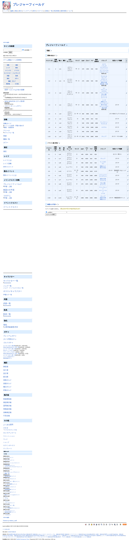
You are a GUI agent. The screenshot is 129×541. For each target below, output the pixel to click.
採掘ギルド (7, 383)
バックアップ (27, 11)
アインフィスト (104, 92)
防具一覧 (7, 314)
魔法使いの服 (104, 84)
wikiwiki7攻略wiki (12, 531)
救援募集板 (7, 399)
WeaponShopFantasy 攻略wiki (37, 535)
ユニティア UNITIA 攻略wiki (107, 535)
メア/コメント (8, 469)
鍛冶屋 (5, 377)
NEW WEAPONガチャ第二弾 (11, 347)
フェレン (7, 501)
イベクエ (16, 70)
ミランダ (104, 65)
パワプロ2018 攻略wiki (76, 536)
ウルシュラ (104, 89)
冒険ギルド (7, 380)
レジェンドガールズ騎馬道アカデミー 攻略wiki (55, 535)
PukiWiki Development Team (22, 539)
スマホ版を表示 (6, 529)
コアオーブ (104, 79)
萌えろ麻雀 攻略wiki (98, 534)
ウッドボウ (103, 162)
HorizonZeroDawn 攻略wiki (24, 534)
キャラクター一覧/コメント (12, 481)
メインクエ (8, 70)
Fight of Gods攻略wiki (119, 535)
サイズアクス (104, 67)
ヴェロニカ (104, 76)
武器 (8, 75)
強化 (8, 78)
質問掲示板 (7, 406)
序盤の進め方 (19, 125)
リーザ (104, 100)
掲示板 (8, 83)
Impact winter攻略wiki (88, 534)
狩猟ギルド (7, 390)
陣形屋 (5, 367)
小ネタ (5, 428)
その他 (17, 83)
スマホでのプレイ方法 (11, 430)
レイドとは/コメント (10, 492)
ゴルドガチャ (8, 342)
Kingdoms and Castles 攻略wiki (10, 535)
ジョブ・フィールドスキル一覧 (13, 288)
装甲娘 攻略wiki (55, 536)
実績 (5, 136)
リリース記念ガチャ (8, 356)
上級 (10, 186)
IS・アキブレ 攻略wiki (65, 536)
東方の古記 (104, 104)
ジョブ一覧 (7, 286)
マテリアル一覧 (9, 133)
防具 (16, 75)
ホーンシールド (104, 106)
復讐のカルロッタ (8, 166)
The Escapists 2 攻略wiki (94, 535)
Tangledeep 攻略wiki (118, 534)
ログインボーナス (9, 445)
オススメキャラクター (12, 291)
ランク (5, 439)
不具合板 (6, 416)
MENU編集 (6, 42)
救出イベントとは (9, 175)
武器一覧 (7, 303)
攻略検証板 (7, 412)
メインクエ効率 (9, 125)
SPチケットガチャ (8, 350)
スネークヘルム (104, 72)
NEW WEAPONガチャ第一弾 (11, 353)
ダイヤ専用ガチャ (9, 339)
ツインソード (104, 68)
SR (7, 283)
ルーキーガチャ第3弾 (9, 345)
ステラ (104, 64)
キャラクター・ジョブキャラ (12, 73)
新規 (47, 11)
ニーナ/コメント (9, 457)
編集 (12, 11)
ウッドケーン (104, 80)
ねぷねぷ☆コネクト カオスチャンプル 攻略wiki (48, 534)
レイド (8, 67)
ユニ (104, 88)
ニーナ (6, 498)
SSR (5, 283)
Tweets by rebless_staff (10, 520)
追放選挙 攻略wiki (13, 534)
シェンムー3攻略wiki (86, 536)
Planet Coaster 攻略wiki (23, 535)
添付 (34, 11)
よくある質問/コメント (11, 484)
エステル (104, 91)
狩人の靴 (104, 94)
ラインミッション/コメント (12, 462)
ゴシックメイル (104, 70)
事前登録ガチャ (7, 358)
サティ (6, 497)
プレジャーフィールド (29, 4)
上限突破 (7, 327)
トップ (5, 11)
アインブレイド (104, 103)
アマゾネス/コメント (10, 478)
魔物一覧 (6, 139)
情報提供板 (7, 409)
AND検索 (26, 50)
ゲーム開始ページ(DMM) (12, 60)
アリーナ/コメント (10, 510)
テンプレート (7, 448)
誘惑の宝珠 (104, 82)
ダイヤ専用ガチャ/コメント (12, 508)
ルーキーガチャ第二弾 (9, 348)
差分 (20, 11)
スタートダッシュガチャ (13, 106)
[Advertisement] (18, 27)
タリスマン (104, 96)
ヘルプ (70, 11)
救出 (16, 67)
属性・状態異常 (9, 127)
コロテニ (7, 196)
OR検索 (5, 52)
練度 (12, 327)
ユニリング (104, 97)
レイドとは (7, 160)
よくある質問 (8, 424)
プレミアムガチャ (9, 336)
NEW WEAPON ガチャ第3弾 (14, 101)
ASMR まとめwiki (108, 534)
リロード (40, 11)
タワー (5, 142)
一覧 (51, 11)
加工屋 (5, 370)
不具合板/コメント (10, 465)
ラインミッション (9, 436)
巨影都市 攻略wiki (64, 534)
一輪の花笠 (104, 108)
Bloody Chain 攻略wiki (26, 536)
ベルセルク (8, 514)
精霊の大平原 (8, 190)
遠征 (16, 65)
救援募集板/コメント (10, 489)
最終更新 (63, 11)
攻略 (8, 65)
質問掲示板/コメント (10, 476)
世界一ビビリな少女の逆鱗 (14, 90)
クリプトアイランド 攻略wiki (75, 534)
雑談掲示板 (7, 402)
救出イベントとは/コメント (12, 494)
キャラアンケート (9, 433)
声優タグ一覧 (7, 294)
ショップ (6, 442)
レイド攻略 (7, 163)
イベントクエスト (10, 207)
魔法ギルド (7, 387)
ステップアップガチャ (9, 352)
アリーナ (6, 130)
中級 (5, 186)
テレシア (104, 77)
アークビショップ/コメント (12, 472)
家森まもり (104, 101)
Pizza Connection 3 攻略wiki (81, 535)
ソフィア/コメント (10, 502)
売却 (16, 327)
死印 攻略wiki (33, 534)
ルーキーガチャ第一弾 (9, 355)
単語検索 (56, 11)
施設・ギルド (12, 81)
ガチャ (17, 78)
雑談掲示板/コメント (10, 512)
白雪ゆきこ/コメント (10, 486)
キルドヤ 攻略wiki (71, 535)
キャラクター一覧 (10, 281)
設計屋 (5, 373)
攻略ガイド (7, 123)
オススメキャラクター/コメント (13, 466)
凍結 (16, 11)
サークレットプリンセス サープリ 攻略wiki (41, 536)
